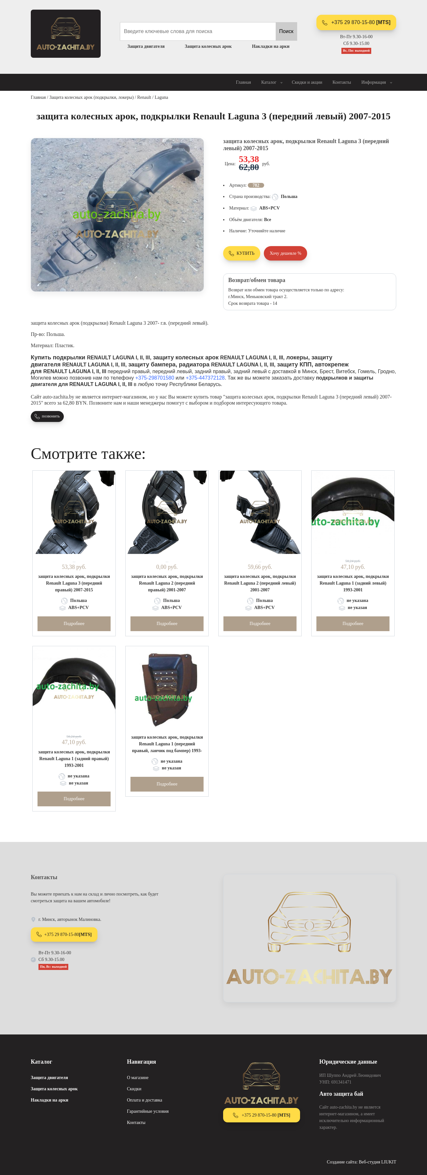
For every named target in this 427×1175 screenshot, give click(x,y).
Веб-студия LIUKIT (377, 1162)
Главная (243, 82)
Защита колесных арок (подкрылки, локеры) (91, 97)
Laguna (161, 97)
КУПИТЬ (242, 253)
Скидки (134, 1088)
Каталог (272, 82)
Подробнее (74, 623)
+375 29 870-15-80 (356, 22)
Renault (144, 97)
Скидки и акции (307, 82)
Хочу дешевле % (285, 253)
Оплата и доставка (144, 1100)
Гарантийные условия (148, 1111)
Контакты (341, 82)
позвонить (47, 416)
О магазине (137, 1077)
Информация (377, 82)
